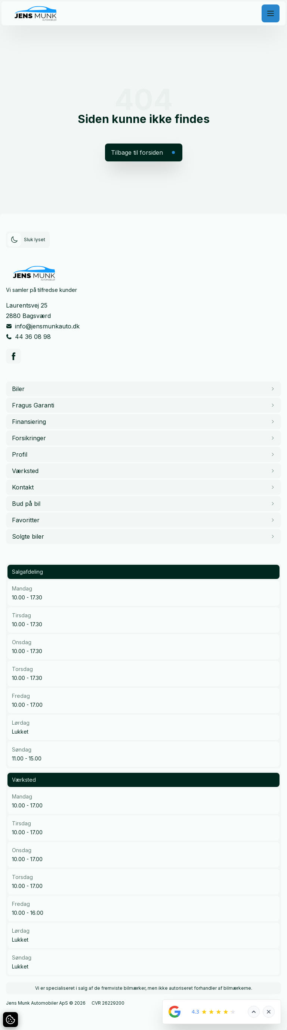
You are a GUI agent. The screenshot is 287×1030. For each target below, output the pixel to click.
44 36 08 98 (33, 336)
